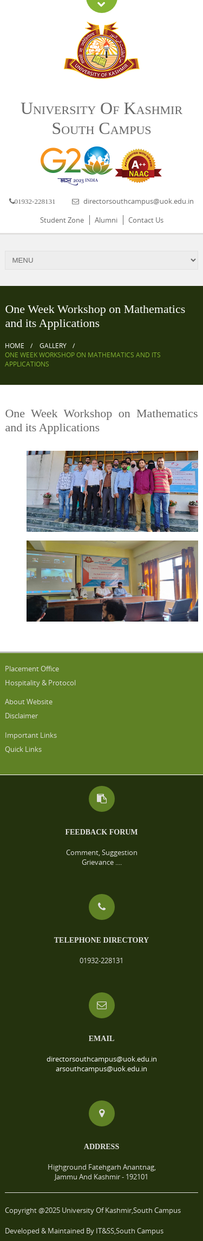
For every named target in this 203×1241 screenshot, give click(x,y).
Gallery (53, 345)
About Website (29, 701)
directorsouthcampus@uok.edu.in (138, 201)
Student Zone (62, 220)
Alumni (106, 220)
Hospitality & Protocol (40, 683)
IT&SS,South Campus (129, 1231)
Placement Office (32, 668)
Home (14, 345)
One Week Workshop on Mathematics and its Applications (83, 359)
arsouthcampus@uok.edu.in (101, 1068)
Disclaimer (21, 715)
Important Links (31, 735)
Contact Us (145, 220)
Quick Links (23, 749)
